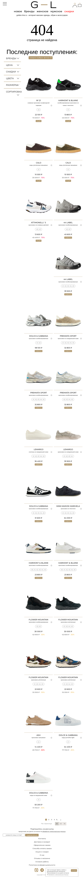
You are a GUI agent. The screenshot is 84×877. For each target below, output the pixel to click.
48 (61, 823)
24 (57, 823)
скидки (69, 11)
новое (18, 11)
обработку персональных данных (54, 831)
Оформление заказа (42, 845)
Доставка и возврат (42, 842)
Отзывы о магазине (42, 858)
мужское (56, 11)
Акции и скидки (42, 852)
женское (42, 11)
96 (64, 823)
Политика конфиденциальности (42, 865)
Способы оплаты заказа (42, 848)
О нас (42, 855)
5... (59, 819)
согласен (74, 870)
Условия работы (42, 862)
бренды (29, 11)
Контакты (42, 839)
